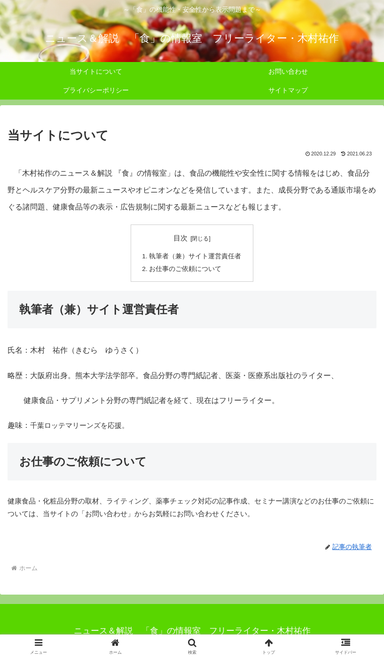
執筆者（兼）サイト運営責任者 (195, 256)
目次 (180, 238)
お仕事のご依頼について (185, 268)
